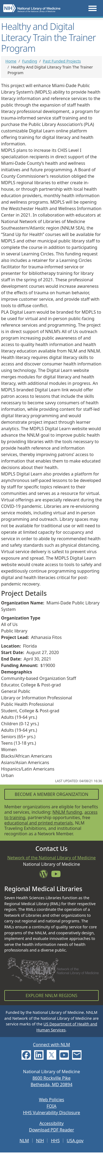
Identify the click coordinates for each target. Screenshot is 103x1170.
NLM (24, 1141)
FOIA (51, 1106)
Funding (29, 61)
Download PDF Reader (51, 1130)
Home (10, 61)
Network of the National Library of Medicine (51, 858)
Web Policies (51, 1100)
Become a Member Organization (51, 794)
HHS (55, 1141)
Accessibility (51, 1123)
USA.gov (75, 1141)
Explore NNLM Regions (51, 995)
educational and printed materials (38, 823)
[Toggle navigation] (92, 8)
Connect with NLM (51, 1045)
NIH (40, 1141)
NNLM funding (67, 812)
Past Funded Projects (62, 61)
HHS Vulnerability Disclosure (51, 1113)
